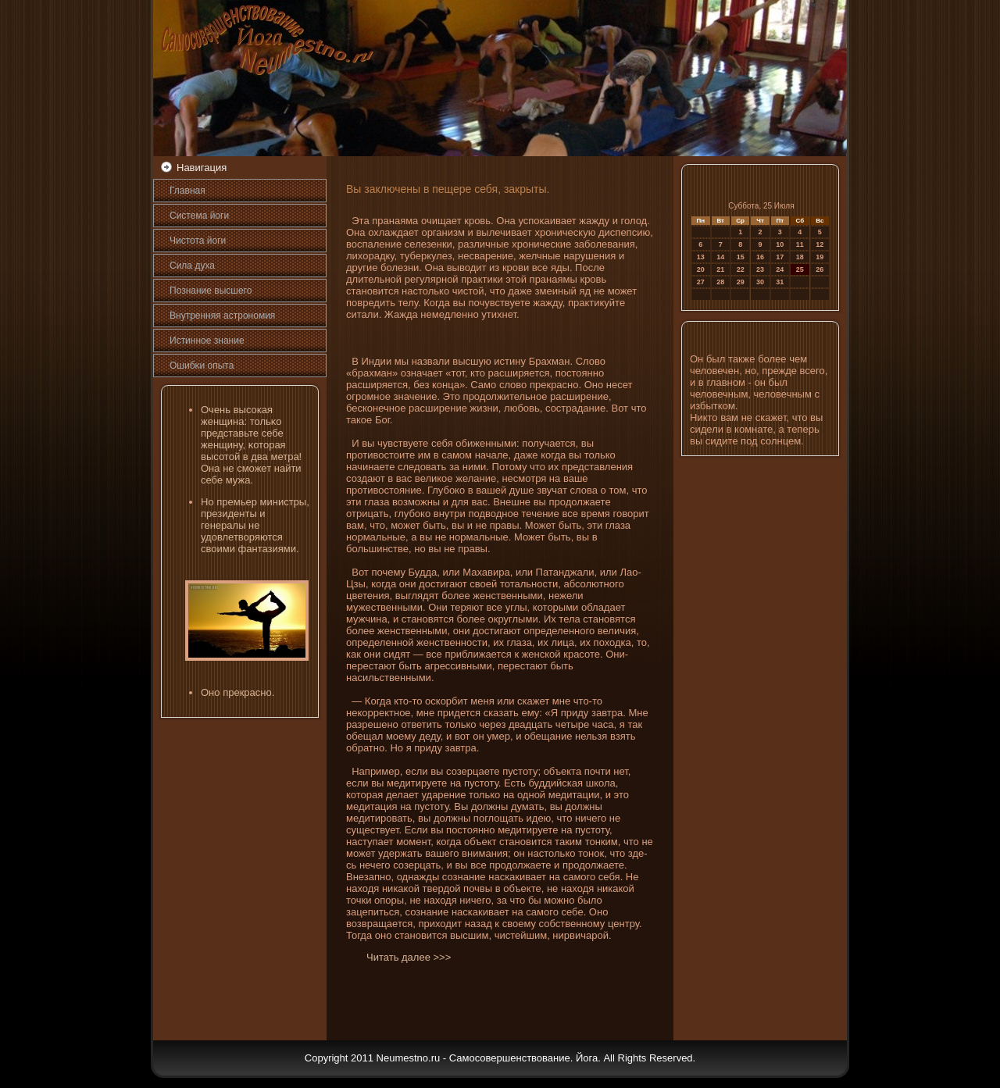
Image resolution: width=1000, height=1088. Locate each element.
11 (800, 244)
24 (780, 269)
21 (720, 269)
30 (760, 282)
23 (760, 269)
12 (819, 244)
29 (741, 282)
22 (741, 269)
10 (780, 244)
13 (701, 257)
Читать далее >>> (408, 957)
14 (720, 257)
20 (701, 269)
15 (741, 257)
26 (819, 269)
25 (800, 269)
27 (701, 282)
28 (720, 282)
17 (780, 257)
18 (800, 257)
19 (819, 257)
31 (780, 282)
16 (760, 257)
